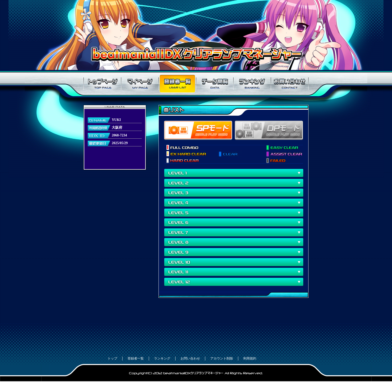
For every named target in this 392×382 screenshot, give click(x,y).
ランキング (252, 83)
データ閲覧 (215, 83)
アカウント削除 (221, 358)
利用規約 (249, 358)
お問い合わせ (289, 83)
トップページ (102, 83)
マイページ (139, 83)
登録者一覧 (177, 83)
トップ (112, 358)
